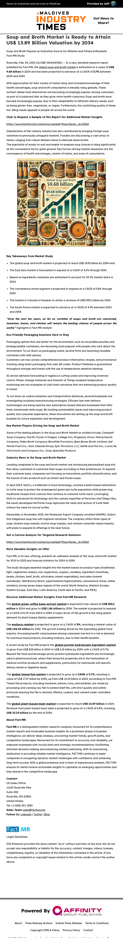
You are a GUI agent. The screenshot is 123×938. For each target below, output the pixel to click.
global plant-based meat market (34, 703)
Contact (88, 930)
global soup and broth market (57, 67)
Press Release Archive (38, 923)
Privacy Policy (71, 930)
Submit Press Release (69, 923)
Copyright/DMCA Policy (44, 930)
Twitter (37, 814)
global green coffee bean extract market (39, 604)
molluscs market (23, 624)
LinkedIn (26, 814)
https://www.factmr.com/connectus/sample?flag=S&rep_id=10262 (47, 124)
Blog (47, 814)
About (18, 923)
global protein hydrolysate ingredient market (85, 645)
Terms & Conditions (97, 923)
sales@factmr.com (34, 810)
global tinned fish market (29, 674)
